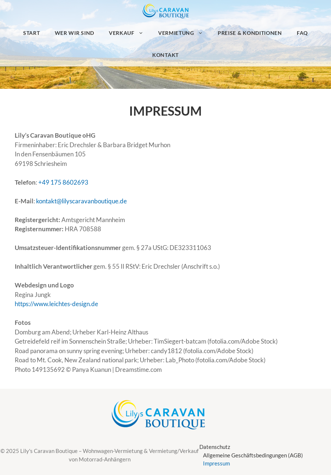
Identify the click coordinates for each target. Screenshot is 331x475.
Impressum (216, 463)
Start (31, 33)
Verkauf (130, 33)
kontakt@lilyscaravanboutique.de (81, 201)
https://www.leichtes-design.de (56, 304)
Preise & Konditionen (250, 33)
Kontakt (165, 55)
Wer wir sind (74, 33)
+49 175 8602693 (63, 182)
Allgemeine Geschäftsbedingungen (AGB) (253, 455)
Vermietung (184, 33)
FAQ (302, 33)
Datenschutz (214, 446)
